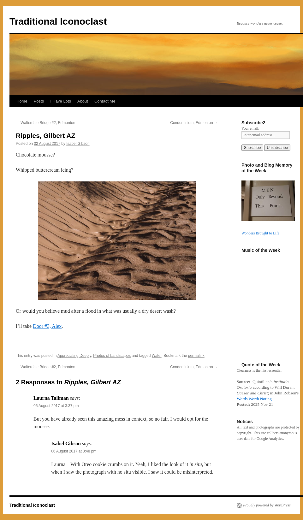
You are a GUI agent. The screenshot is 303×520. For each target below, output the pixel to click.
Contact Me (104, 101)
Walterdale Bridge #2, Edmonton (45, 123)
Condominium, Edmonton (194, 123)
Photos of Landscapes (112, 355)
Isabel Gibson (77, 143)
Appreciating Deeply (74, 355)
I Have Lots (60, 101)
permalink (196, 355)
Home (21, 101)
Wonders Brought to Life (260, 233)
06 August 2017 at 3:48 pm (73, 451)
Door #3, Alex (47, 326)
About (82, 101)
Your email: (250, 128)
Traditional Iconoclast (58, 21)
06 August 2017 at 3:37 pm (56, 406)
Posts (39, 101)
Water (157, 355)
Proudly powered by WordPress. (267, 505)
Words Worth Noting (254, 398)
